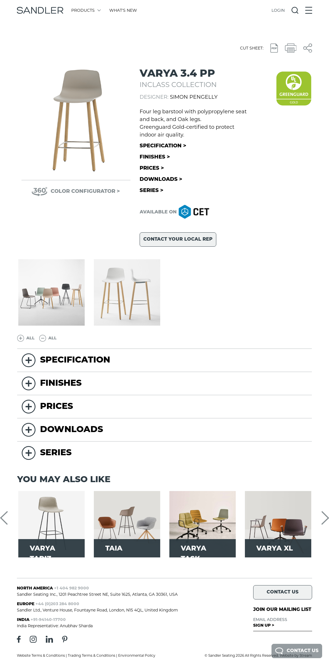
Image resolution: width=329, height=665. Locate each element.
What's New (123, 10)
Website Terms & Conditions (41, 655)
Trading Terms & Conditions (91, 655)
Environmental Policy (136, 655)
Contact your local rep (178, 239)
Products (85, 10)
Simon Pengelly (193, 97)
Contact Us (296, 651)
